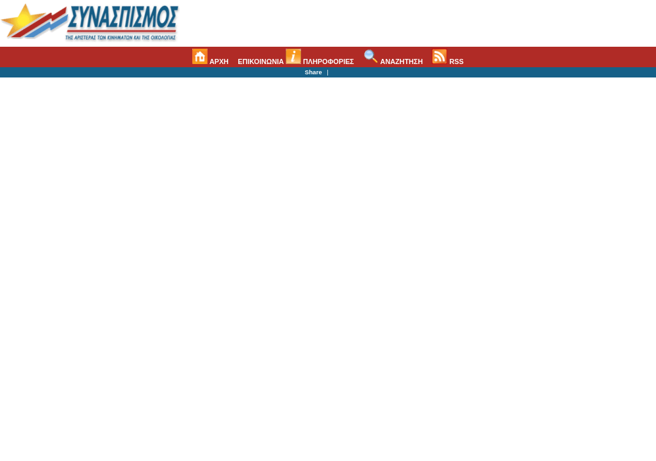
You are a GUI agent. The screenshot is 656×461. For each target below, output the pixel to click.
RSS (447, 61)
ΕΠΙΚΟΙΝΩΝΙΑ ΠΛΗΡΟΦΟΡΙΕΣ (296, 61)
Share (313, 72)
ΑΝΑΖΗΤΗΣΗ (393, 61)
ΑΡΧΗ (210, 61)
